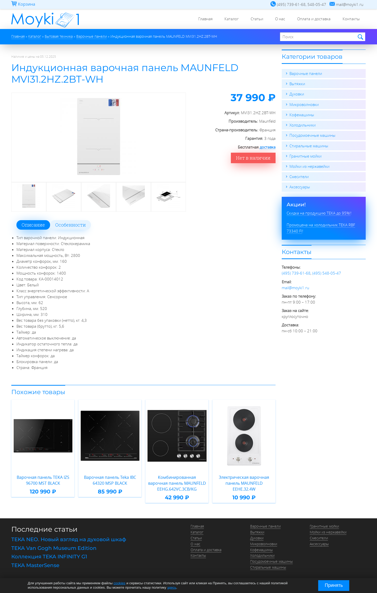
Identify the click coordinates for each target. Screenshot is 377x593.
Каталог (228, 19)
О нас (278, 19)
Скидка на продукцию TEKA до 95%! (319, 212)
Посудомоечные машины (312, 135)
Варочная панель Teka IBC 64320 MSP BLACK (110, 480)
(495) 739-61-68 (296, 272)
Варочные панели (305, 73)
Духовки (296, 93)
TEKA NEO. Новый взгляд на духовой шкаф (68, 539)
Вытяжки (297, 83)
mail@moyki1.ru (295, 286)
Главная (200, 19)
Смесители (299, 176)
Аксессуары (299, 186)
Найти (359, 37)
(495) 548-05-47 (326, 272)
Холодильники (302, 124)
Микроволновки (304, 104)
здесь (171, 587)
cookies (119, 583)
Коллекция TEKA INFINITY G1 (49, 556)
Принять (334, 585)
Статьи (254, 19)
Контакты (350, 19)
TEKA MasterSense (35, 564)
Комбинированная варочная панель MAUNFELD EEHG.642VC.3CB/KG (177, 483)
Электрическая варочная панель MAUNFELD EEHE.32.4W (244, 480)
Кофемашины (301, 114)
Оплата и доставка (312, 19)
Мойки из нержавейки (309, 165)
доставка (268, 147)
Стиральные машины (308, 145)
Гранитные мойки (305, 155)
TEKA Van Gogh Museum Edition (54, 548)
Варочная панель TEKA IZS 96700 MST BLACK (43, 480)
